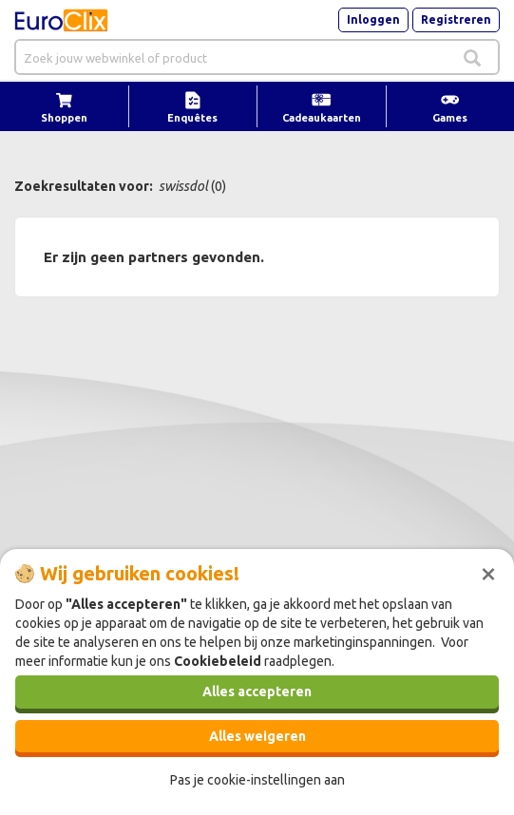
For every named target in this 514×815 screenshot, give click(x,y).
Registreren (456, 19)
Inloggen (373, 19)
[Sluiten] (488, 571)
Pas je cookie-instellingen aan (257, 779)
